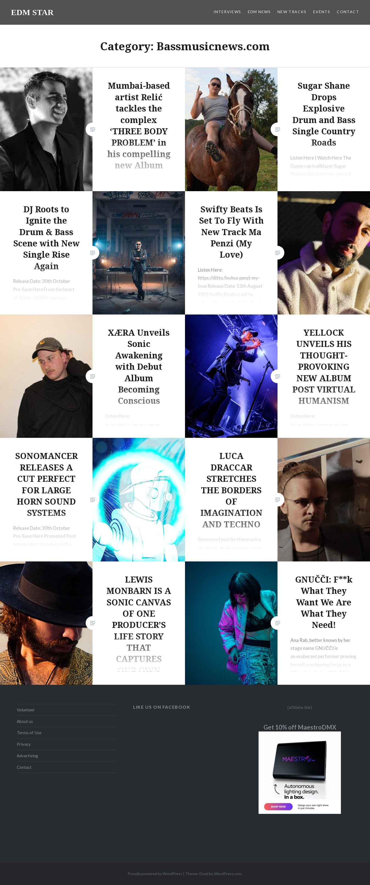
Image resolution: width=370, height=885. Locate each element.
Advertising (27, 755)
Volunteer (26, 709)
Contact (24, 767)
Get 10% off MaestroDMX (300, 727)
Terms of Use (29, 732)
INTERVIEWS (227, 11)
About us (25, 721)
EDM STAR (32, 12)
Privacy (24, 744)
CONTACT (348, 11)
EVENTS (321, 11)
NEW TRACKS (292, 11)
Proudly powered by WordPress (155, 873)
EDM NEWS (259, 11)
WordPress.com (228, 873)
